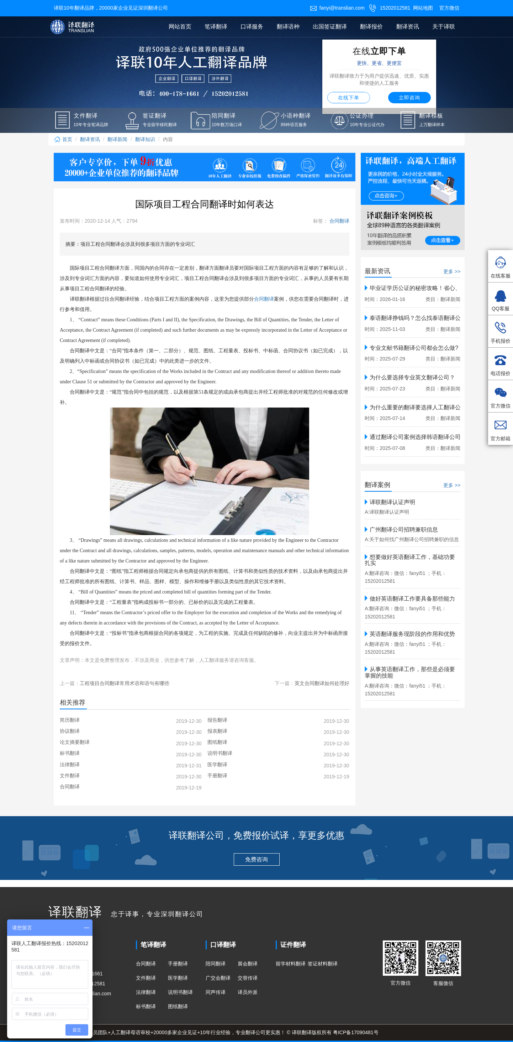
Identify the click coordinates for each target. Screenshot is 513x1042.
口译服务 (251, 27)
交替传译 (248, 978)
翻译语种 (288, 27)
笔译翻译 (216, 27)
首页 (63, 139)
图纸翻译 (178, 1006)
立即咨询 (409, 97)
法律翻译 (146, 992)
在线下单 (348, 97)
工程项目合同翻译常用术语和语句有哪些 (124, 683)
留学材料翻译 (291, 963)
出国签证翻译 (330, 27)
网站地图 (423, 8)
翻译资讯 (407, 27)
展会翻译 (248, 963)
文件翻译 (146, 978)
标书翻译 (146, 1006)
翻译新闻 (117, 139)
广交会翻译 (218, 978)
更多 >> (451, 271)
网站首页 (180, 27)
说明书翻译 (180, 992)
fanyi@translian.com (337, 8)
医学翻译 (178, 978)
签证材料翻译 (323, 963)
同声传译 (216, 992)
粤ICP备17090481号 (356, 1032)
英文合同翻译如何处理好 (322, 683)
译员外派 (248, 992)
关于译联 (443, 27)
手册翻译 (178, 963)
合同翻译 (338, 221)
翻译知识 (145, 139)
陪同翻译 (216, 963)
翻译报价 (371, 27)
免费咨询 (256, 859)
